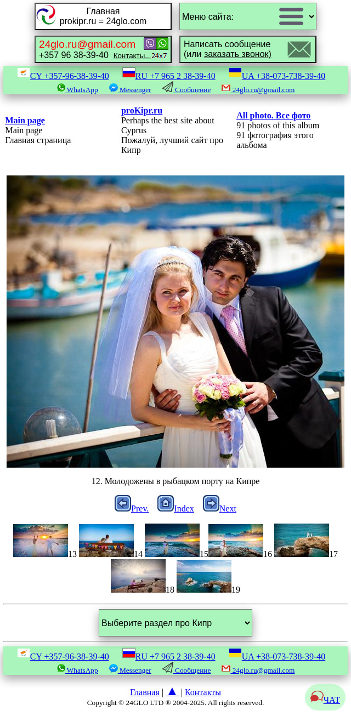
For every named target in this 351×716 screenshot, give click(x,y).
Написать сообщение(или (227, 49)
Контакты (203, 692)
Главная (145, 692)
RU (169, 76)
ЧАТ (325, 699)
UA (277, 76)
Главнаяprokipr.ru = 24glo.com (103, 16)
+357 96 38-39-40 (95, 49)
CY (63, 76)
